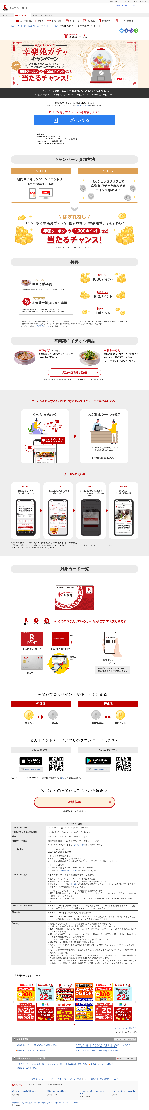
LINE (136, 30)
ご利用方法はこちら (42, 326)
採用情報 (74, 1103)
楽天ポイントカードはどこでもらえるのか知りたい (37, 1045)
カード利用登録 (24, 20)
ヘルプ (135, 6)
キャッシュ (49, 15)
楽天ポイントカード (15, 8)
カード (134, 2)
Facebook (126, 30)
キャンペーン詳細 (82, 105)
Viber (131, 30)
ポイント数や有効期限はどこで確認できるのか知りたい (98, 1051)
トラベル (126, 2)
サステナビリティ (45, 1103)
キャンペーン (72, 20)
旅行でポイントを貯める (57, 1091)
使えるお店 (89, 20)
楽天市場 (143, 2)
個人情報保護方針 (29, 1103)
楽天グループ (114, 2)
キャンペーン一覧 (50, 26)
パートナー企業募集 (124, 20)
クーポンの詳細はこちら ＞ (104, 458)
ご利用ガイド (105, 20)
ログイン (143, 6)
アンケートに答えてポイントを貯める (92, 1092)
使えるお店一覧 (38, 1064)
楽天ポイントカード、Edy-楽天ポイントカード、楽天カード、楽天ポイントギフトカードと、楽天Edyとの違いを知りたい (103, 1046)
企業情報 (15, 1103)
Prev (14, 1002)
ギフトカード (37, 15)
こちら (63, 778)
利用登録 (72, 884)
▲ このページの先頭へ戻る (126, 1032)
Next (135, 1002)
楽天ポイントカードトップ (41, 1079)
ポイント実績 (54, 20)
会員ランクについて (123, 6)
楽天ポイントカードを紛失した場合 (31, 1051)
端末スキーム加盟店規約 (27, 1068)
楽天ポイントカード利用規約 (102, 1064)
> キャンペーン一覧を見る (125, 1028)
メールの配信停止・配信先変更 (96, 1079)
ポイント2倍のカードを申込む (124, 1091)
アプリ (39, 20)
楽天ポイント (7, 15)
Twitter (121, 30)
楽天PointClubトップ (18, 26)
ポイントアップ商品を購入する (24, 1091)
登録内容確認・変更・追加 (76, 1064)
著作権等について (61, 1103)
